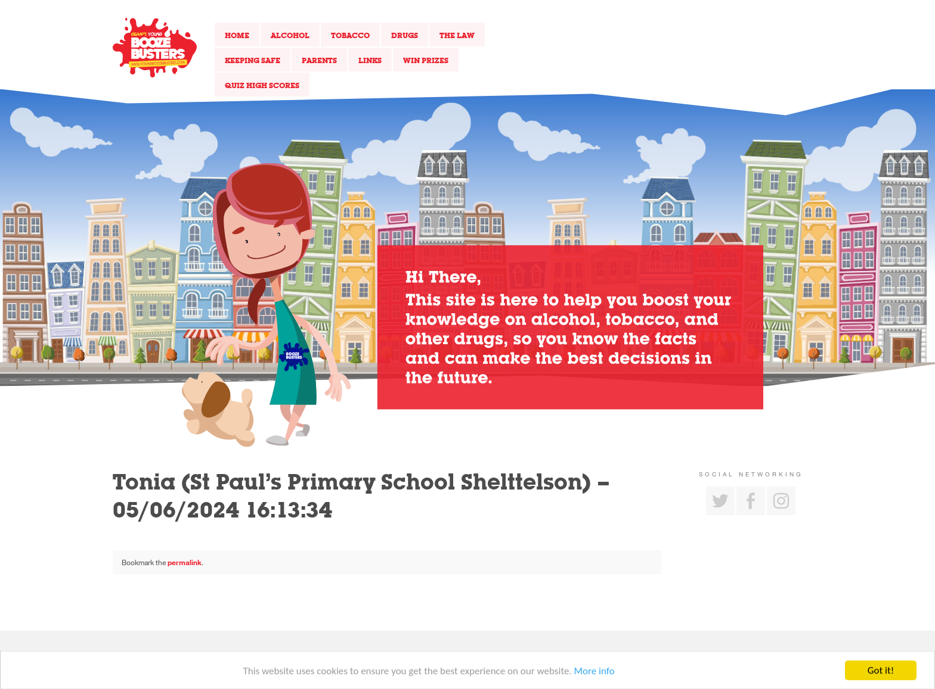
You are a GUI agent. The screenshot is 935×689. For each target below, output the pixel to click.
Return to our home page (155, 47)
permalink (185, 562)
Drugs (404, 35)
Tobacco (350, 35)
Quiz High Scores (262, 85)
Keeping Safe (252, 60)
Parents (319, 60)
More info (594, 674)
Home (237, 35)
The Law (457, 35)
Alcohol (290, 35)
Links (370, 60)
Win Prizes (425, 60)
